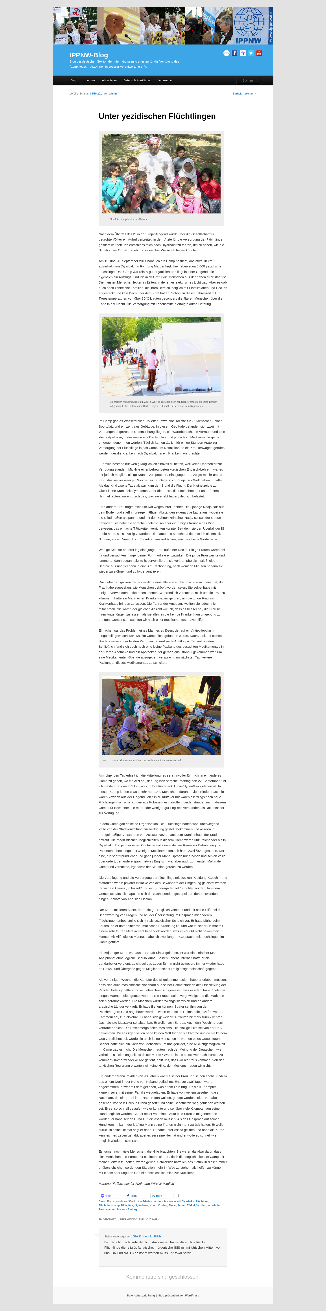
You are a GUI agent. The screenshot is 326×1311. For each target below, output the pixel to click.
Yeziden (201, 1205)
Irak (130, 1205)
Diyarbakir (187, 1201)
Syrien (181, 1205)
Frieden (147, 1201)
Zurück (235, 93)
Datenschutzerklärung (137, 80)
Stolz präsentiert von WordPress (178, 1295)
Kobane (143, 1205)
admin (113, 93)
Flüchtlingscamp (109, 1205)
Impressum (165, 80)
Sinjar (172, 1205)
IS (135, 1205)
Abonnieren (109, 80)
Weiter (250, 93)
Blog (74, 80)
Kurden (162, 1205)
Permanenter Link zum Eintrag (118, 1209)
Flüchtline (202, 1201)
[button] (111, 1195)
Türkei (191, 1205)
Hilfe (124, 1205)
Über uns (89, 80)
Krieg (153, 1205)
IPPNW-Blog (89, 55)
